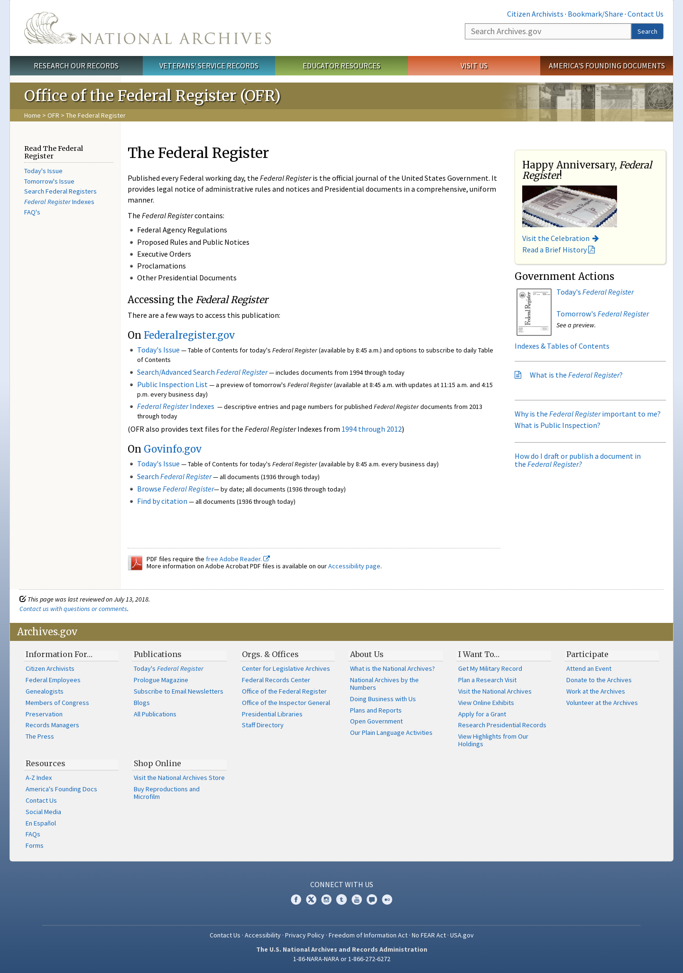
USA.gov (462, 935)
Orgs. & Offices (270, 654)
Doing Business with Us (383, 699)
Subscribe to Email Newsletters (178, 691)
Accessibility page (354, 566)
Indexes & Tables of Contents (562, 346)
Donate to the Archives (599, 680)
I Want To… (478, 654)
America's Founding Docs (61, 789)
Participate (587, 654)
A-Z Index (39, 777)
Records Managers (52, 725)
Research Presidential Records (502, 725)
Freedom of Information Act (368, 935)
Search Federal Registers (60, 191)
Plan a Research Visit (487, 680)
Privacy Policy (304, 935)
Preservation (44, 714)
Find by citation (162, 501)
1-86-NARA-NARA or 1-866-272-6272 (341, 958)
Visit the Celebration (556, 238)
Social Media (43, 811)
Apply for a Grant (482, 714)
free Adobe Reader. (238, 559)
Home (32, 115)
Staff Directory (263, 725)
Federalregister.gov (189, 335)
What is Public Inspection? (557, 425)
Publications (158, 654)
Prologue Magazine (161, 680)
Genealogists (45, 691)
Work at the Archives (595, 691)
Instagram (326, 899)
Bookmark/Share (595, 14)
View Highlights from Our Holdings (493, 740)
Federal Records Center (276, 680)
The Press (40, 736)
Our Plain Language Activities (391, 732)
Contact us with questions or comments (73, 608)
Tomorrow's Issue (49, 181)
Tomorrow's (602, 313)
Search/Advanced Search (202, 372)
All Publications (155, 714)
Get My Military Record (490, 668)
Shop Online (157, 763)
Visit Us (474, 65)
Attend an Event (588, 668)
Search (647, 31)
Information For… (59, 654)
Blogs (142, 702)
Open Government (376, 721)
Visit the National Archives (495, 691)
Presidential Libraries (272, 714)
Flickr (387, 899)
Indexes (59, 201)
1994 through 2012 (372, 429)
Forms (35, 845)
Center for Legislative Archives (286, 668)
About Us (367, 654)
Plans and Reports (376, 710)
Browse (175, 488)
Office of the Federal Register (284, 691)
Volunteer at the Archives (602, 702)
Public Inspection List (172, 384)
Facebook (296, 899)
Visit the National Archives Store (179, 777)
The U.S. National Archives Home (147, 28)
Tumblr (341, 899)
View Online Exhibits (486, 702)
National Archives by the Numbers (384, 684)
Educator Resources (341, 65)
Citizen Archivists (535, 14)
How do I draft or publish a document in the (578, 460)
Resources (45, 763)
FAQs (33, 834)
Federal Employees (53, 680)
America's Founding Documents (607, 65)
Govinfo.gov (173, 449)
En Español (41, 823)
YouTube (356, 899)
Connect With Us (341, 884)
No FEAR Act (429, 935)
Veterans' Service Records (208, 65)
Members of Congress (57, 702)
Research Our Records (76, 65)
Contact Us (646, 14)
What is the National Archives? (392, 668)
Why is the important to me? (588, 413)
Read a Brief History (554, 249)
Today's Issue (43, 171)
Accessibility (263, 935)
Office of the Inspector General (286, 702)
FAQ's (32, 212)
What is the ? (576, 375)
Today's (595, 292)
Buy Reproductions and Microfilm (167, 793)
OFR (53, 115)
